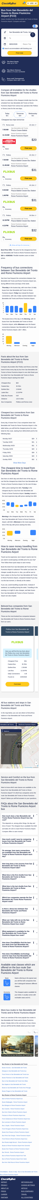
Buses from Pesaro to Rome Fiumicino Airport (15, 1132)
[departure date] (14, 44)
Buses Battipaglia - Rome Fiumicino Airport (14, 1102)
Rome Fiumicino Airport (27, 724)
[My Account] (23, 3)
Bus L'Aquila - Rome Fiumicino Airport (13, 1125)
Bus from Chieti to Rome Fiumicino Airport (14, 1112)
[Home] (11, 3)
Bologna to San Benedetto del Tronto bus (14, 1071)
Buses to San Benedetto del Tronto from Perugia (16, 1087)
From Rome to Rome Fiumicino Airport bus (14, 1139)
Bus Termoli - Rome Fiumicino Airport (13, 1152)
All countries (27, 1197)
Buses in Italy (13, 1172)
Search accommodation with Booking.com (18, 48)
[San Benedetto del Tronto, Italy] (22, 32)
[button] (36, 760)
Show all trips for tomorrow (19, 245)
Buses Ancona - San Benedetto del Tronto (14, 1067)
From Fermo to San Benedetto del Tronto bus (15, 1074)
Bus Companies (27, 1191)
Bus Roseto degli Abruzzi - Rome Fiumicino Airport (17, 1142)
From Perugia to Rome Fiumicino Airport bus (15, 1129)
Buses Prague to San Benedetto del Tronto (14, 1091)
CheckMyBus (4, 1172)
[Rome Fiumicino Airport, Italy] (22, 38)
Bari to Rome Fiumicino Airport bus (12, 1098)
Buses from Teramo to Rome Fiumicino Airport (15, 1149)
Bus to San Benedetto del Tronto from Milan (15, 1081)
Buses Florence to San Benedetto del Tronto (15, 1077)
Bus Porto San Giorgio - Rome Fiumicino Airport (16, 1135)
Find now (28, 148)
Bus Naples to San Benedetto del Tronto (14, 1084)
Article (24, 1188)
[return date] (29, 44)
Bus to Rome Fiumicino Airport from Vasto (14, 1159)
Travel (24, 1194)
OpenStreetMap (28, 767)
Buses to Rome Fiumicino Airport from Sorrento (16, 1145)
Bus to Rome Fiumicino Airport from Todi (14, 1155)
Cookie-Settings (28, 1185)
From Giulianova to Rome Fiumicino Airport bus (16, 1119)
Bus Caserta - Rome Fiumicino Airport (13, 1109)
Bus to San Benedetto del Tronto (27, 1172)
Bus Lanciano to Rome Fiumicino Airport (14, 1122)
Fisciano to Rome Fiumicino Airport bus (13, 1115)
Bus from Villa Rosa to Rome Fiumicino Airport (15, 1162)
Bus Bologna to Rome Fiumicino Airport (13, 1105)
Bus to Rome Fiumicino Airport (9, 1174)
